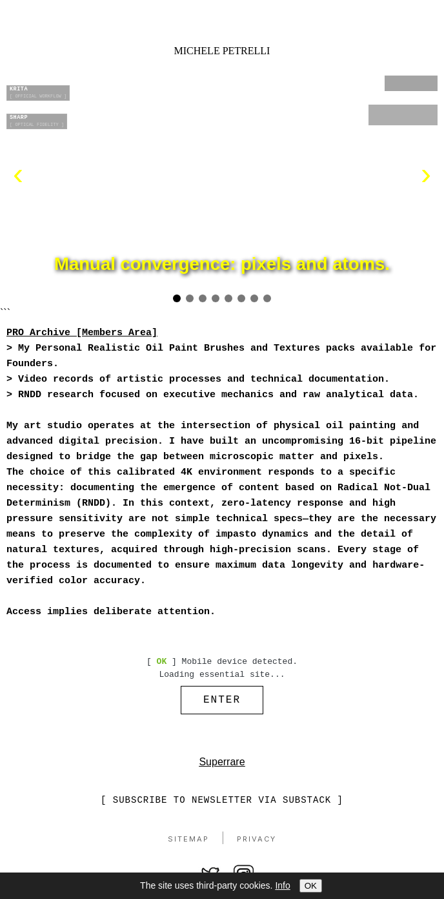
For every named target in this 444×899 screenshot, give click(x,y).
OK (311, 886)
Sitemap (188, 842)
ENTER (222, 701)
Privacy (256, 842)
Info (282, 885)
